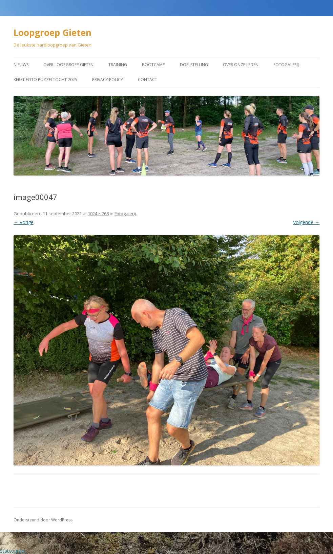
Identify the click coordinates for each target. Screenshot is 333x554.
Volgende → (306, 222)
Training (117, 65)
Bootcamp (153, 65)
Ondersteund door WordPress (43, 520)
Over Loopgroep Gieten (68, 65)
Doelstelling (194, 65)
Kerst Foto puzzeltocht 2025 (45, 79)
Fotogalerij (286, 65)
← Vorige (24, 222)
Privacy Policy (107, 79)
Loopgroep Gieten (52, 32)
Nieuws (21, 65)
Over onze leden (240, 65)
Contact (147, 79)
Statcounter (13, 551)
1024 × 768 (98, 213)
